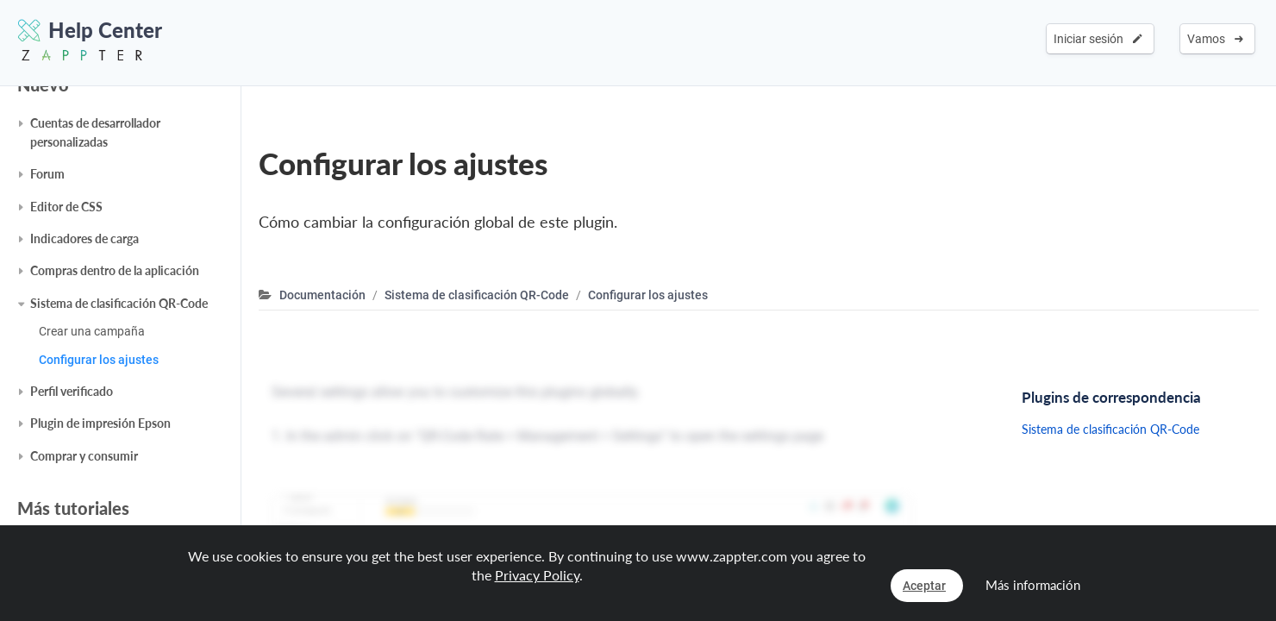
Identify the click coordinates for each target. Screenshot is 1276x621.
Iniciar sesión (1098, 39)
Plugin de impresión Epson (100, 423)
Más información (1032, 585)
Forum (47, 173)
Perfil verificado (71, 391)
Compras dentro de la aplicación (114, 270)
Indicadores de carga (84, 238)
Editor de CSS (66, 206)
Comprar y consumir (84, 455)
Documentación (322, 295)
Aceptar (924, 586)
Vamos (1215, 39)
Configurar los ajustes (99, 360)
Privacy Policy (537, 575)
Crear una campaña (92, 331)
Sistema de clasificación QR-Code (119, 303)
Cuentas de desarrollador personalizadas (95, 132)
